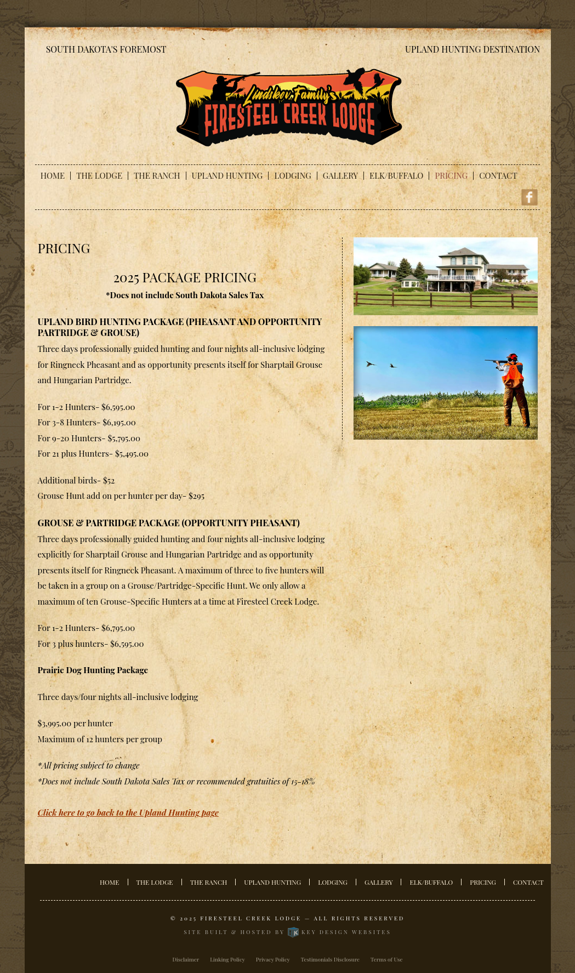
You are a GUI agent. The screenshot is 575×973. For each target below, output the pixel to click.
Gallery (340, 176)
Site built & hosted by (287, 932)
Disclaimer (186, 959)
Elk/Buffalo (396, 176)
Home (53, 176)
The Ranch (157, 176)
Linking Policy (227, 959)
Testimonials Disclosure (330, 959)
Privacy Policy (273, 959)
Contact (498, 176)
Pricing (451, 176)
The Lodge (99, 176)
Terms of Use (387, 959)
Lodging (292, 176)
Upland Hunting (227, 176)
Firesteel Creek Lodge (250, 918)
